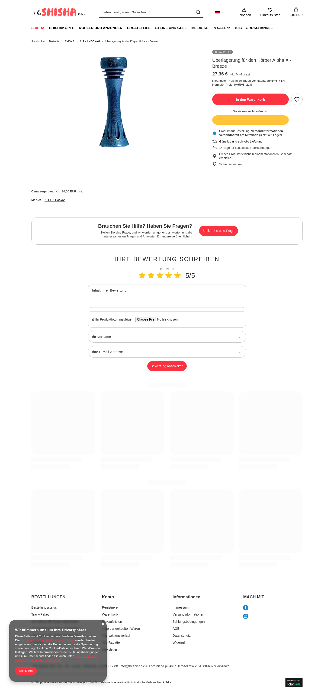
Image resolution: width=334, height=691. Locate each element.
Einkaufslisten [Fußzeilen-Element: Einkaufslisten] (112, 621)
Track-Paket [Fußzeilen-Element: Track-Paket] (40, 614)
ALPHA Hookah (55, 200)
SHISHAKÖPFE (61, 28)
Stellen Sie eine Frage (218, 231)
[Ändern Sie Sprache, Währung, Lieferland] (219, 12)
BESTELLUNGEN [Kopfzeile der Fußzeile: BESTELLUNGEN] (48, 597)
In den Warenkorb (250, 99)
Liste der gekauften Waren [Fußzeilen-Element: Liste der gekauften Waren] (121, 628)
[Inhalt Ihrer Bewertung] (167, 296)
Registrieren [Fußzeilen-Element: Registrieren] (110, 607)
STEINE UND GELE (171, 28)
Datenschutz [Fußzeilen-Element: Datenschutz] (182, 635)
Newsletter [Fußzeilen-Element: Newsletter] (109, 649)
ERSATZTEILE (139, 28)
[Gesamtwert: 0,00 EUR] (296, 12)
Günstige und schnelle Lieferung (240, 141)
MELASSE (199, 28)
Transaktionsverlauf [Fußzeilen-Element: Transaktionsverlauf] (116, 635)
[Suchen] (198, 12)
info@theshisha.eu (133, 666)
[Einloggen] (244, 12)
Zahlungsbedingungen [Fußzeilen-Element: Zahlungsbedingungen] (189, 621)
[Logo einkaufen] (58, 12)
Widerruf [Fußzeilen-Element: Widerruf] (179, 642)
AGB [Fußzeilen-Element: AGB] (176, 628)
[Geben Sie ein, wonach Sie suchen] (151, 12)
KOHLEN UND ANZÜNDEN (100, 28)
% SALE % (221, 28)
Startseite (53, 41)
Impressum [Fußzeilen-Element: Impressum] (181, 607)
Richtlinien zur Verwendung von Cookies (47, 640)
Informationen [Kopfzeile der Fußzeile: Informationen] (186, 597)
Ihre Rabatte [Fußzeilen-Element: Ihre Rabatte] (111, 642)
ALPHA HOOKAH (90, 41)
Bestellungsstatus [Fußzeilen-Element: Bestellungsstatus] (44, 607)
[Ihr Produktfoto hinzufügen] (166, 319)
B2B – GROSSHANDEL (254, 28)
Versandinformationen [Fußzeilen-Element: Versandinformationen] (188, 614)
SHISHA (38, 28)
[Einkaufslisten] (270, 12)
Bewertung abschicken (167, 366)
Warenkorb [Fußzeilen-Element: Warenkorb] (110, 614)
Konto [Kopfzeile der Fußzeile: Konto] (108, 597)
